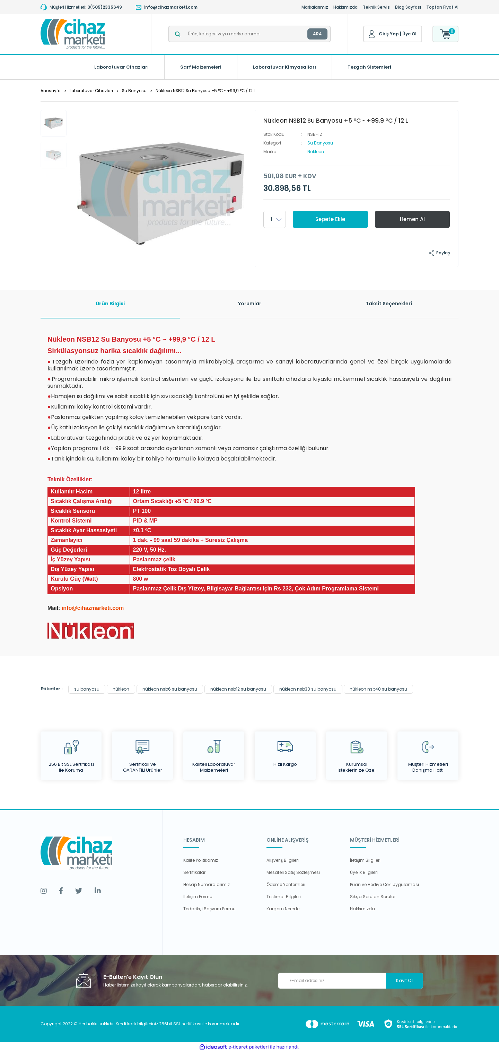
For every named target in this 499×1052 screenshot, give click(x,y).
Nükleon (315, 152)
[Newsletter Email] (350, 981)
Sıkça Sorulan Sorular (373, 897)
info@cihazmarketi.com (93, 608)
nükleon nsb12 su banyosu (238, 689)
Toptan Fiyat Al (442, 7)
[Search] (249, 34)
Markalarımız (314, 7)
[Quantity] (274, 219)
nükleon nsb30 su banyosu (307, 689)
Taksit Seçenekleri (389, 303)
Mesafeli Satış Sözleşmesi (293, 872)
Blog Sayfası (408, 7)
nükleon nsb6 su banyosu (169, 689)
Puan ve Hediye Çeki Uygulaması (384, 884)
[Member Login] (372, 34)
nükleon (121, 689)
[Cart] (445, 34)
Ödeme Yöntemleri (285, 884)
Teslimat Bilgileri (283, 897)
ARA (317, 34)
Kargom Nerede (282, 909)
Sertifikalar (194, 872)
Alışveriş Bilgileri (282, 860)
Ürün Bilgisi (110, 303)
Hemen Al (412, 219)
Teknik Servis (376, 7)
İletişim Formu (197, 897)
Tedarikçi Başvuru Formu (209, 909)
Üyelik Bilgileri (364, 872)
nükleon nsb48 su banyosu (378, 689)
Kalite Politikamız (200, 860)
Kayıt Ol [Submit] (404, 980)
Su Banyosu (320, 143)
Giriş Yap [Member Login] (389, 34)
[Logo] (73, 34)
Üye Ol (409, 34)
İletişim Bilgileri (365, 860)
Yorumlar (249, 303)
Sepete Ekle (330, 219)
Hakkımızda (345, 7)
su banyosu (86, 689)
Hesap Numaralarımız (206, 884)
